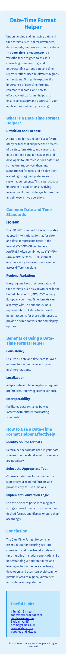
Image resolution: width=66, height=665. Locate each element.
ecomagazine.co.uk (23, 625)
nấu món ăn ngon (22, 611)
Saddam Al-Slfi (20, 621)
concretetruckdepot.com (26, 615)
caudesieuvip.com (22, 618)
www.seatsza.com (22, 628)
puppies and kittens (23, 631)
